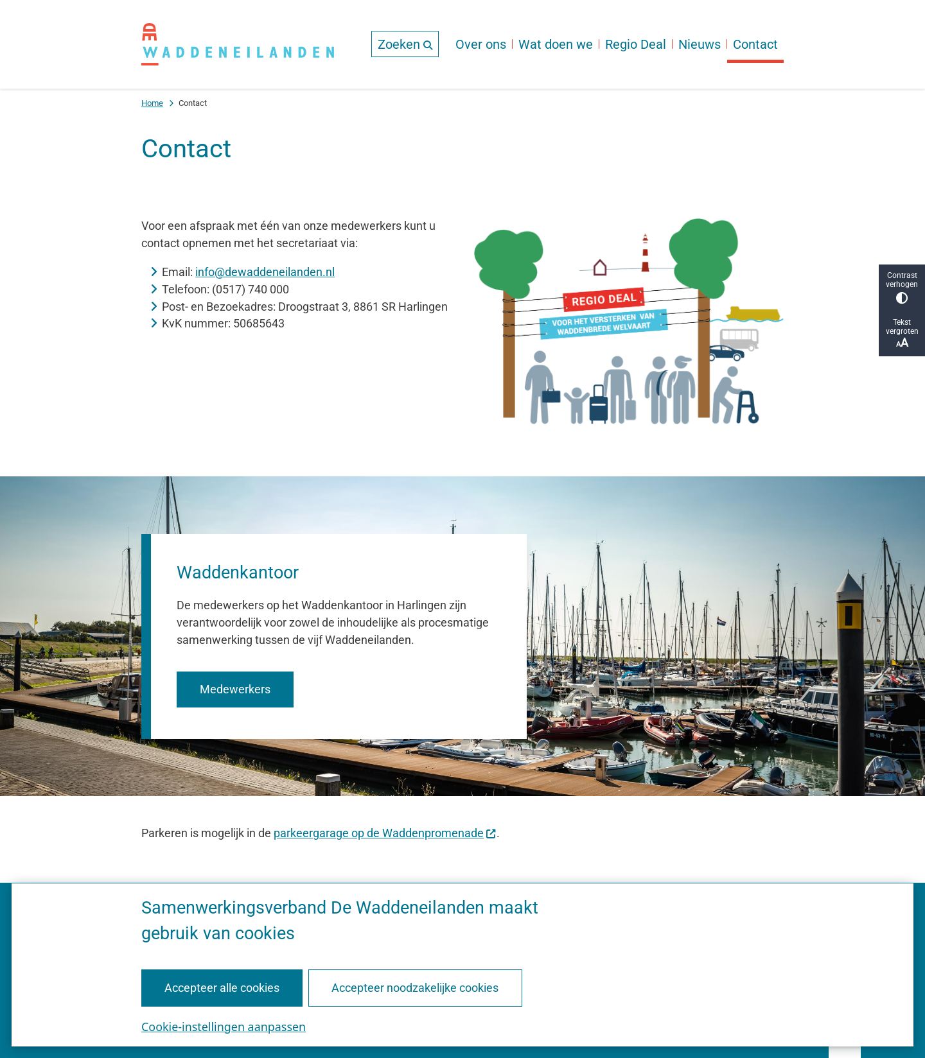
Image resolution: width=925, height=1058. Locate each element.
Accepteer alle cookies (221, 987)
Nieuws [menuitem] (699, 44)
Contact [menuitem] (755, 44)
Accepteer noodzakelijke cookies (414, 987)
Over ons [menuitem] (480, 44)
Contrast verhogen (902, 287)
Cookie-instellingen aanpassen (223, 1026)
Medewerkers (235, 689)
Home (152, 103)
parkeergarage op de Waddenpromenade (385, 833)
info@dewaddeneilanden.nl (265, 272)
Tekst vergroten (902, 333)
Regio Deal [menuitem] (635, 44)
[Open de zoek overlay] (404, 44)
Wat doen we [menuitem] (555, 44)
